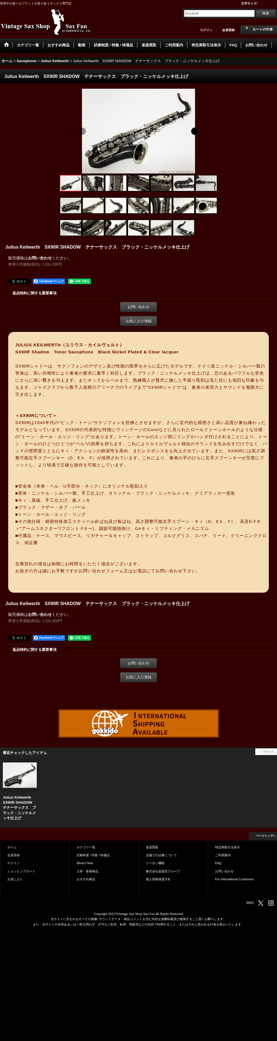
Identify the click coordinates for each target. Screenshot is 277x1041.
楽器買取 (152, 847)
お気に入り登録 (139, 321)
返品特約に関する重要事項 (34, 293)
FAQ (218, 863)
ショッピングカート (21, 871)
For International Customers (234, 879)
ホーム (12, 847)
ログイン (206, 30)
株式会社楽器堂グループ (163, 871)
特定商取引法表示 (227, 847)
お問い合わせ (40, 258)
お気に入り (15, 879)
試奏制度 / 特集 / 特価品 (93, 855)
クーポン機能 (155, 863)
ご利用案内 (223, 855)
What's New (85, 863)
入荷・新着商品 (87, 871)
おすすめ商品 (86, 879)
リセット (268, 751)
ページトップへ (266, 835)
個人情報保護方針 (158, 879)
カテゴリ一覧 (86, 847)
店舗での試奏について (161, 855)
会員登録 (228, 30)
